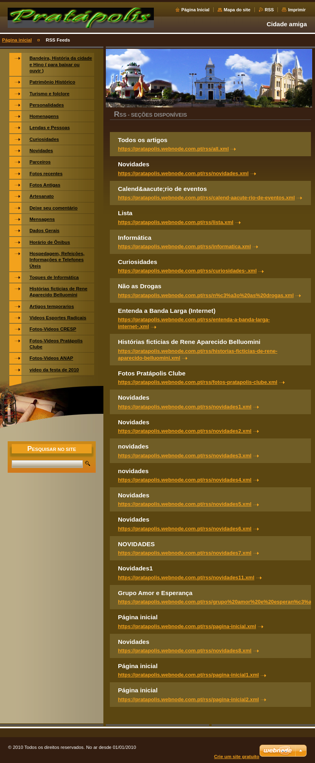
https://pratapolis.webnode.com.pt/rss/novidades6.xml (185, 529)
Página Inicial (195, 9)
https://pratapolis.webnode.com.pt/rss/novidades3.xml (185, 456)
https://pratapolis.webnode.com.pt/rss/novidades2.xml (185, 431)
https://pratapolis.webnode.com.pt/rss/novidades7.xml (185, 553)
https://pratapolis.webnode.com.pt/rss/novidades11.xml (186, 577)
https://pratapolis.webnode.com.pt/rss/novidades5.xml (185, 504)
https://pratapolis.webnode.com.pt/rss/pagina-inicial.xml (187, 626)
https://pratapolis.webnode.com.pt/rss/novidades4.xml (185, 480)
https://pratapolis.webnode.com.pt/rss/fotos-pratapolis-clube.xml (197, 382)
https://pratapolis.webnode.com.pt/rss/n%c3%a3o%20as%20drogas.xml (206, 295)
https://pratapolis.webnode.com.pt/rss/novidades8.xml (185, 651)
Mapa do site (237, 9)
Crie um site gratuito (236, 756)
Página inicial (17, 40)
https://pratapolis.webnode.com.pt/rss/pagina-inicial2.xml (188, 699)
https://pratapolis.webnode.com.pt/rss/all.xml (173, 149)
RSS (269, 9)
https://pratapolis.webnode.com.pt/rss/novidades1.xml (185, 407)
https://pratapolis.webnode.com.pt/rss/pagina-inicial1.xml (188, 675)
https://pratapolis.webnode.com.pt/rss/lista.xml (175, 222)
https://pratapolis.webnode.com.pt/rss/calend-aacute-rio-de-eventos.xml (206, 198)
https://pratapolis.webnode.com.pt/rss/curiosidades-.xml (187, 271)
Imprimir (297, 9)
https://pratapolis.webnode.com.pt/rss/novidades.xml (183, 173)
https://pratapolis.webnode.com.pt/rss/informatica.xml (184, 246)
